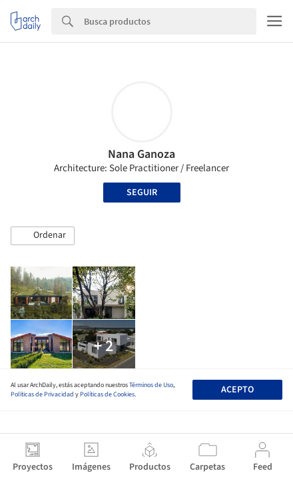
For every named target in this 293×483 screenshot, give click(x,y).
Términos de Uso (151, 385)
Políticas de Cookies (107, 394)
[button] (43, 236)
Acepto (237, 389)
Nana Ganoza (141, 154)
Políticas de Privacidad (42, 394)
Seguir (142, 192)
